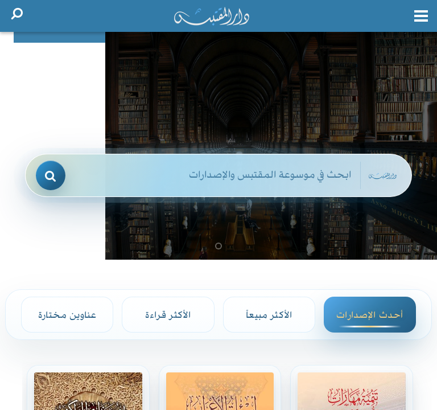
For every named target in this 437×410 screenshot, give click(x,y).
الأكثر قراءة (168, 314)
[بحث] (50, 175)
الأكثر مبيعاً (269, 314)
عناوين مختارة (67, 314)
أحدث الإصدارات (369, 314)
